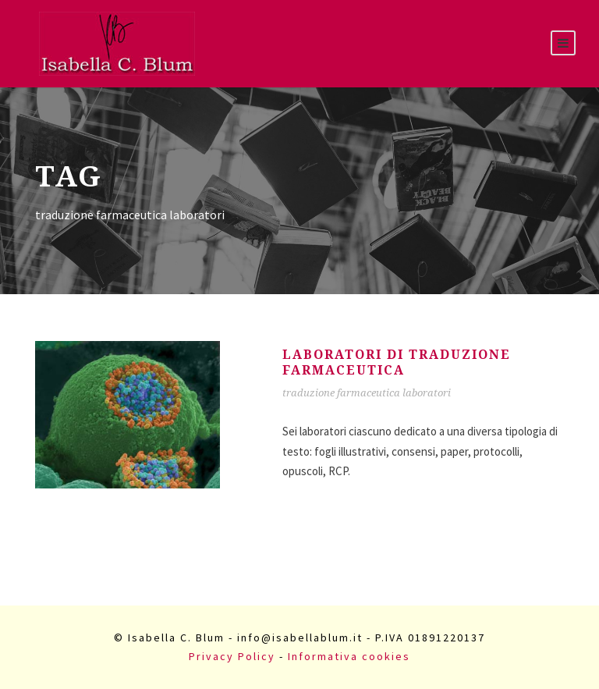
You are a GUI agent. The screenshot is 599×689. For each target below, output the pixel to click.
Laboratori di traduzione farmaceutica (396, 362)
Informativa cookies (349, 656)
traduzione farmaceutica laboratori (366, 393)
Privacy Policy (232, 656)
